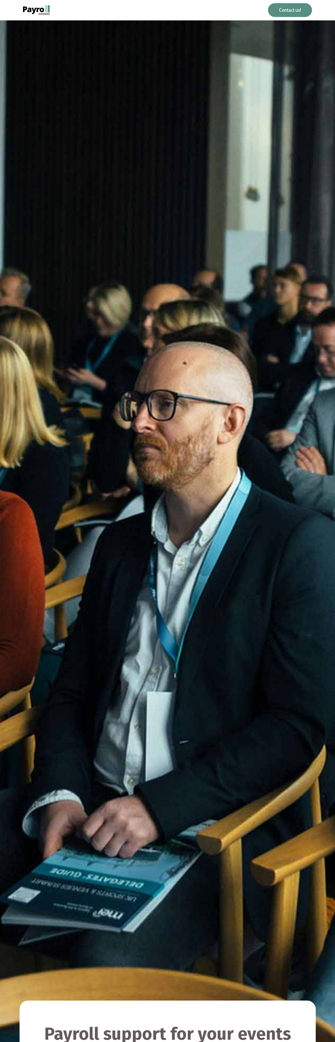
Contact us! (290, 10)
